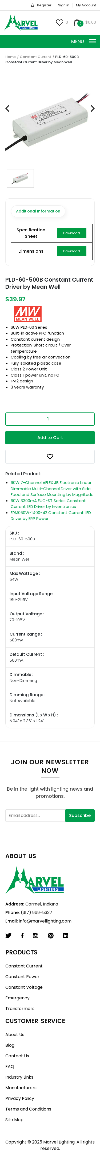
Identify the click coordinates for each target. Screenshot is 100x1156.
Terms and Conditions (28, 1109)
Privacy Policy (19, 1098)
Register (44, 5)
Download (71, 233)
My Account (86, 5)
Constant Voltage (24, 987)
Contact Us (17, 1056)
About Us (14, 1035)
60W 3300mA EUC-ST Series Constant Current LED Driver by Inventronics (48, 504)
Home (10, 56)
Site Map (14, 1120)
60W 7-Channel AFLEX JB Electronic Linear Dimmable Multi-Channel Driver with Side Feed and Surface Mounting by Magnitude (52, 488)
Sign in (63, 5)
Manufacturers (21, 1088)
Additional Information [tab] (38, 211)
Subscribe (80, 815)
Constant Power (22, 977)
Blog (9, 1045)
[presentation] (7, 109)
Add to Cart (50, 438)
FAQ (9, 1066)
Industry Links (19, 1077)
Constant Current (35, 56)
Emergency (17, 998)
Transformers (19, 1008)
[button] (50, 457)
